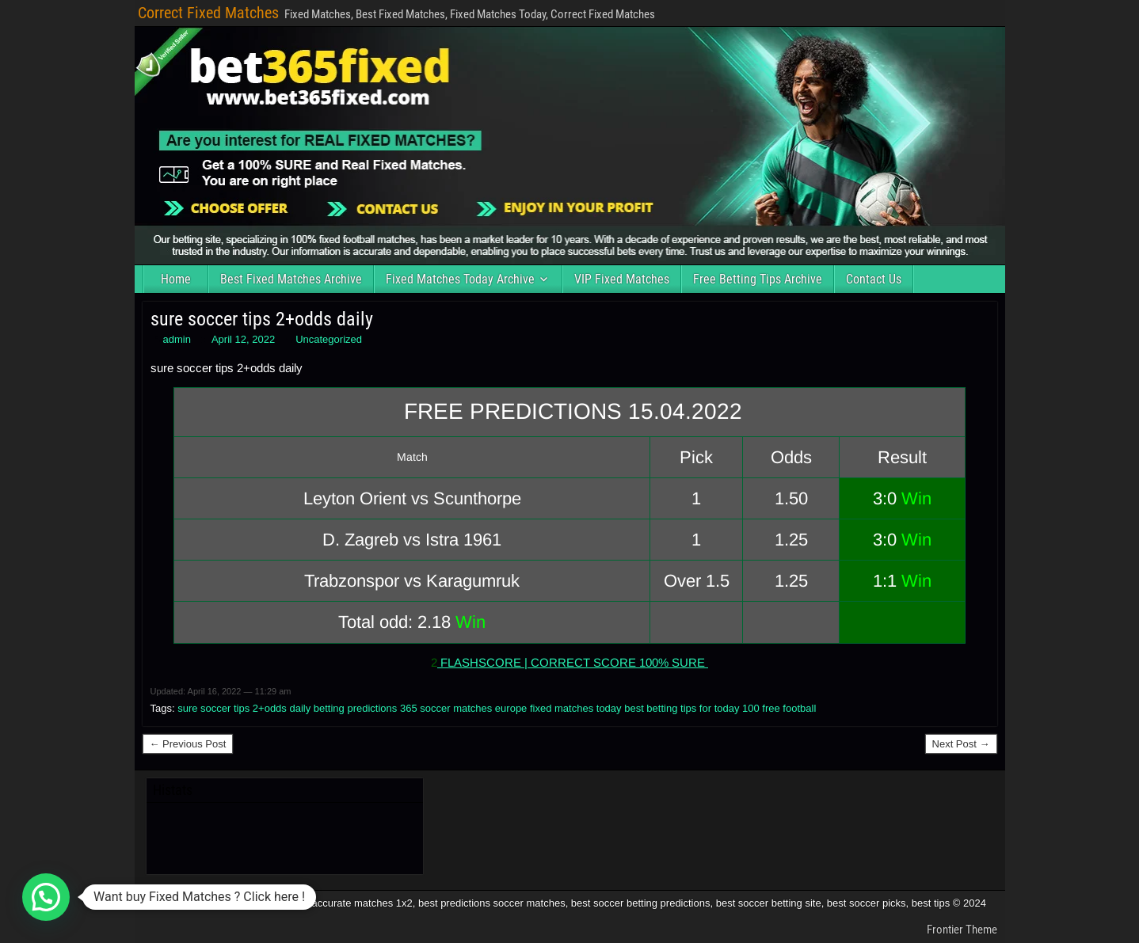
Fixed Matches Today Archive (460, 279)
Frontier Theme (962, 929)
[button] (46, 897)
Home (176, 279)
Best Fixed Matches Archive (291, 279)
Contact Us (873, 279)
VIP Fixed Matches (621, 279)
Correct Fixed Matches (208, 12)
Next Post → (961, 744)
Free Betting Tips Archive (757, 279)
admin (177, 339)
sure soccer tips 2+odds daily (261, 319)
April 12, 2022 (243, 339)
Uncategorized (328, 339)
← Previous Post (188, 744)
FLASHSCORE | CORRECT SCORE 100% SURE (572, 662)
